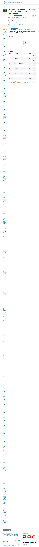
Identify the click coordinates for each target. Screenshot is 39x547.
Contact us (7, 544)
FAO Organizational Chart (5, 541)
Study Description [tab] (6, 29)
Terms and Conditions (14, 544)
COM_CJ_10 (4, 523)
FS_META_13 (4, 167)
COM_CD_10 (4, 510)
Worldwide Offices (17, 540)
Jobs (4, 544)
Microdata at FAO (20, 2)
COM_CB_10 (4, 507)
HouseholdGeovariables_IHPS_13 (4, 222)
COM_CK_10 (4, 525)
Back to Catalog (6, 530)
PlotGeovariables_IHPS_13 (4, 226)
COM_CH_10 (4, 520)
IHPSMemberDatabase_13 (4, 305)
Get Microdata (18, 15)
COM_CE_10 (4, 512)
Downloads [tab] (21, 29)
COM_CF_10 (4, 513)
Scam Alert (4, 545)
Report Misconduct (11, 545)
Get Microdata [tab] (27, 29)
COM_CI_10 (4, 522)
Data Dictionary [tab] (14, 29)
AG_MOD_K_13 (14, 34)
